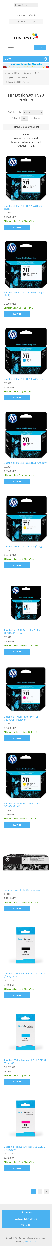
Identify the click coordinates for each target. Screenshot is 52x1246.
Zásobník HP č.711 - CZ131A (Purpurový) (26, 463)
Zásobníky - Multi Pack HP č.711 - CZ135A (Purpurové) (22, 718)
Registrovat (20, 15)
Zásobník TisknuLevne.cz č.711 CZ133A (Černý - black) (25, 975)
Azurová (17, 138)
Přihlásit (33, 15)
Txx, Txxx (21, 77)
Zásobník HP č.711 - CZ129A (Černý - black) (24, 207)
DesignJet (9, 77)
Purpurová (21, 146)
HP (35, 73)
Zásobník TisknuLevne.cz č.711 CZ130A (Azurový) (25, 1061)
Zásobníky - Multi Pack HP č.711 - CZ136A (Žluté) (22, 805)
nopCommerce (30, 1242)
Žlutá (33, 146)
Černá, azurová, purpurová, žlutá (26, 142)
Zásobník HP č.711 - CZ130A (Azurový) (24, 379)
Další (46, 1191)
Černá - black (32, 138)
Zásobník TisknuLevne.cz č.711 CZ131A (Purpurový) (25, 1148)
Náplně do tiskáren (22, 73)
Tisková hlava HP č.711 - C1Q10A (22, 890)
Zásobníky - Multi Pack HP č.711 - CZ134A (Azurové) (22, 631)
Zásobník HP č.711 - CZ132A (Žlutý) (23, 546)
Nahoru (8, 73)
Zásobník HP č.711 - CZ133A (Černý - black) (24, 294)
